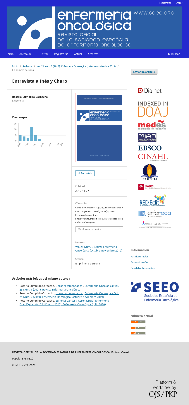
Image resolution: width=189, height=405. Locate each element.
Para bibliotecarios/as (142, 268)
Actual (78, 54)
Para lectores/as (139, 256)
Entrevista (86, 173)
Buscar (174, 54)
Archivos (93, 54)
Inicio (10, 54)
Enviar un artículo (144, 71)
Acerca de (25, 54)
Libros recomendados (69, 286)
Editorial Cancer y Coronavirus (75, 300)
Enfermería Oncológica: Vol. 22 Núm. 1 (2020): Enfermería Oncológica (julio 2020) (64, 302)
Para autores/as (139, 262)
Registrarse (61, 54)
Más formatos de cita (89, 229)
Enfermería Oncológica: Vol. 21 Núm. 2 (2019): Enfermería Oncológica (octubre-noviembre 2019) (69, 295)
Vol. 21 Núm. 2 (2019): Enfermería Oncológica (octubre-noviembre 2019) (76, 66)
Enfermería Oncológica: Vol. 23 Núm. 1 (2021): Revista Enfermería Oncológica (69, 287)
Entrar (44, 54)
